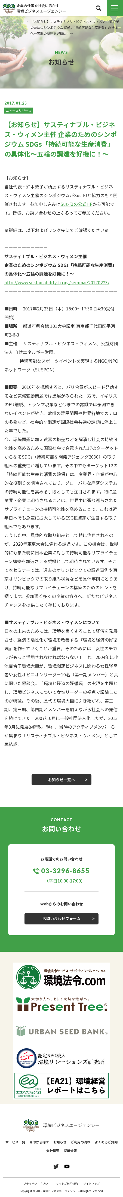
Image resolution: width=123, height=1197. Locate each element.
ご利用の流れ (80, 1142)
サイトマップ (91, 1183)
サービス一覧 (15, 1142)
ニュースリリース (18, 110)
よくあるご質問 (106, 1142)
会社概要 (52, 1150)
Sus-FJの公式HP (76, 204)
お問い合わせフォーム (61, 918)
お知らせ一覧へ (61, 779)
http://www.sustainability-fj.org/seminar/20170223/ (56, 282)
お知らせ (59, 1142)
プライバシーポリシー (37, 1183)
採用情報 (70, 1150)
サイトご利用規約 (67, 1183)
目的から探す (39, 1142)
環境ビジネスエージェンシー (61, 1125)
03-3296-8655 (65, 871)
